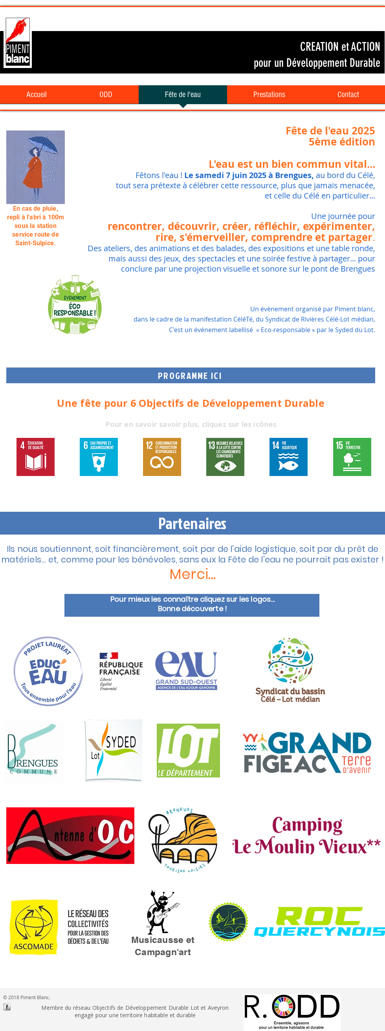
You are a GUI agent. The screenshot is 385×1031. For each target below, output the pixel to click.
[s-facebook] (7, 1007)
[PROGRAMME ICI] (190, 375)
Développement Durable (332, 63)
